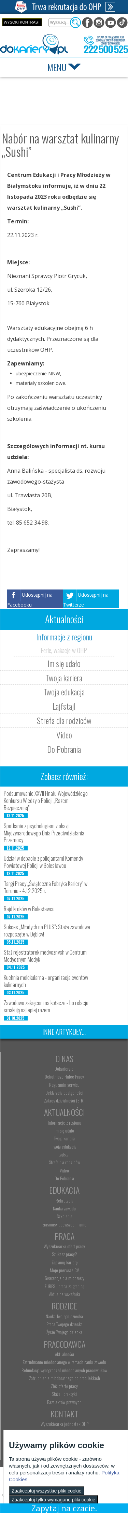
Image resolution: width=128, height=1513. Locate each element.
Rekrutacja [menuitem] (64, 1200)
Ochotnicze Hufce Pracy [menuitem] (64, 1076)
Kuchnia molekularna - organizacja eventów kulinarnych (46, 981)
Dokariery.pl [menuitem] (64, 1068)
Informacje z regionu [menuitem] (64, 1122)
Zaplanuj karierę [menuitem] (64, 1262)
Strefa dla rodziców (64, 720)
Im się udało (64, 663)
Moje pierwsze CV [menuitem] (64, 1270)
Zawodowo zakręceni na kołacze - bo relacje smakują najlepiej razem (46, 1006)
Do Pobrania (64, 749)
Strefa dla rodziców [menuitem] (64, 1162)
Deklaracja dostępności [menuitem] (64, 1092)
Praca (64, 1236)
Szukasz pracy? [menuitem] (64, 1254)
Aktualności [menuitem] (64, 1354)
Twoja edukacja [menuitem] (64, 1146)
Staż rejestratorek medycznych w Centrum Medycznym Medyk (45, 955)
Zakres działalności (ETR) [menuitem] (64, 1100)
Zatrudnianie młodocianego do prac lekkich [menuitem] (64, 1378)
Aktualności (64, 1112)
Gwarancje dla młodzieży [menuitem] (64, 1278)
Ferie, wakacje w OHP (64, 650)
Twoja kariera (64, 677)
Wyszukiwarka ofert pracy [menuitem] (64, 1246)
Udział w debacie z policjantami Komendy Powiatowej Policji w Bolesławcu (43, 862)
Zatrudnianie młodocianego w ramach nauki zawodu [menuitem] (64, 1362)
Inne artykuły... (64, 1032)
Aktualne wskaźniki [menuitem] (64, 1294)
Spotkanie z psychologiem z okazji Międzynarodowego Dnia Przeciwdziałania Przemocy (44, 833)
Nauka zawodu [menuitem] (64, 1208)
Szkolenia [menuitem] (64, 1216)
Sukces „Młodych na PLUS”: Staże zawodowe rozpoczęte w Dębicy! (47, 930)
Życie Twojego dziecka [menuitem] (64, 1332)
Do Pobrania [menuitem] (64, 1178)
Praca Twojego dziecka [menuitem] (64, 1324)
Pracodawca (64, 1344)
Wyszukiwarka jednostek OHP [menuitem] (64, 1423)
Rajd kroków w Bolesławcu (29, 909)
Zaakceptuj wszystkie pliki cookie (47, 1491)
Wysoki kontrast (22, 22)
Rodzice (64, 1306)
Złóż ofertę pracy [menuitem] (64, 1386)
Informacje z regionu (64, 636)
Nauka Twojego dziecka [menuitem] (64, 1316)
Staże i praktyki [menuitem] (64, 1393)
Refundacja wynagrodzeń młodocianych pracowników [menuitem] (64, 1370)
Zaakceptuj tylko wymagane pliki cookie (53, 1499)
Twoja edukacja (64, 691)
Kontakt (64, 1413)
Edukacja (64, 1190)
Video (64, 734)
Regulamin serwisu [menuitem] (64, 1084)
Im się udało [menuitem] (64, 1130)
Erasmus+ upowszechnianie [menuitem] (64, 1224)
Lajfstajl (64, 706)
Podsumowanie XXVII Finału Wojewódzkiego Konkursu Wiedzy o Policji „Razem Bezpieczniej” (46, 800)
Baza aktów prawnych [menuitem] (64, 1402)
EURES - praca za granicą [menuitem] (64, 1286)
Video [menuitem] (64, 1170)
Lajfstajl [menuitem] (64, 1154)
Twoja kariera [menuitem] (64, 1138)
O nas (64, 1058)
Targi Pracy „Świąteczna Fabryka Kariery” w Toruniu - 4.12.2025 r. (45, 887)
